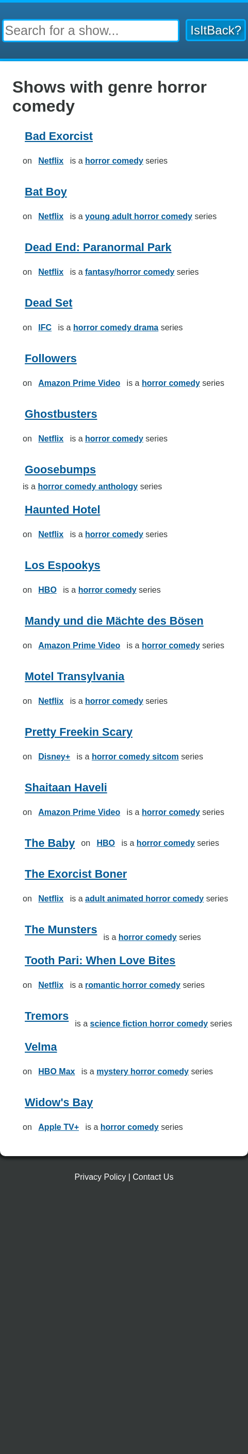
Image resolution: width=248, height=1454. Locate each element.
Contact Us (153, 1177)
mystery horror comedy (142, 1071)
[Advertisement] (124, 1322)
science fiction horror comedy (149, 1023)
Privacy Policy (100, 1177)
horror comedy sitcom (135, 756)
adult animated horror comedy (144, 898)
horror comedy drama (115, 327)
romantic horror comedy (132, 985)
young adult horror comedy (138, 216)
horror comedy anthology (88, 486)
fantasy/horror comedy (129, 272)
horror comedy (114, 160)
